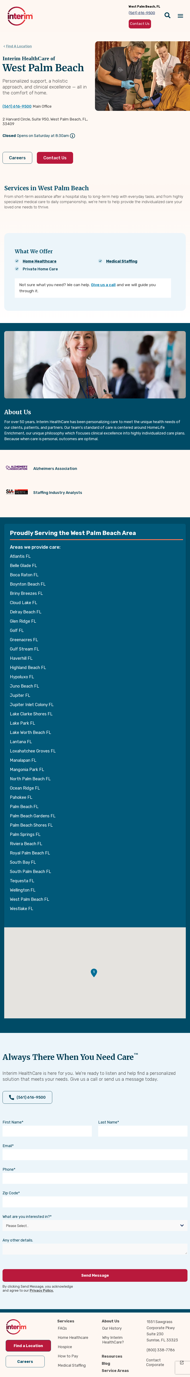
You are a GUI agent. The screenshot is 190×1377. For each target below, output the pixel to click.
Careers (17, 157)
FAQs (62, 1328)
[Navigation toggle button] (180, 16)
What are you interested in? (26, 1216)
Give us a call (103, 284)
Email (7, 1146)
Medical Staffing (121, 261)
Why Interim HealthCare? (113, 1340)
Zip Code (10, 1193)
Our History (112, 1328)
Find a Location (28, 1345)
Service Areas (115, 1370)
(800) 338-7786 (161, 1350)
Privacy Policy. (42, 1291)
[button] (94, 973)
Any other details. (18, 1240)
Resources (112, 1356)
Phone (8, 1169)
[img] (20, 16)
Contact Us (55, 157)
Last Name (107, 1122)
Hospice (65, 1347)
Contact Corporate (155, 1362)
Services (65, 1321)
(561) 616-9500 (17, 106)
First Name (12, 1122)
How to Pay (68, 1356)
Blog (106, 1363)
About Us (110, 1321)
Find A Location (19, 46)
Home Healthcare (39, 261)
